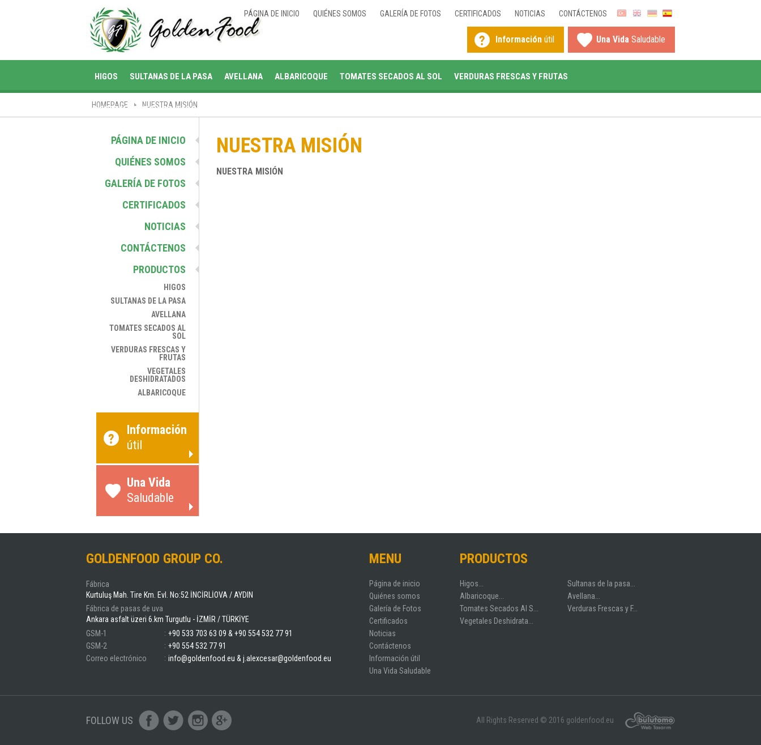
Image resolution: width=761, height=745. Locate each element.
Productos (159, 269)
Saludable (630, 39)
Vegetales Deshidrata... (496, 620)
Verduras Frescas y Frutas (511, 76)
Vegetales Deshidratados (148, 109)
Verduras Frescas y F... (602, 608)
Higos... (472, 583)
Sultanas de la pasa (171, 76)
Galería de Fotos (410, 13)
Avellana (243, 76)
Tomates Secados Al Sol (391, 76)
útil (524, 39)
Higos (106, 76)
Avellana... (583, 596)
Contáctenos (583, 13)
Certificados (478, 13)
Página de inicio (272, 13)
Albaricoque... (482, 596)
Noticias (530, 13)
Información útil (394, 658)
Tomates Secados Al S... (499, 608)
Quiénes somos (339, 13)
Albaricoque (301, 76)
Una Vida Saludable (400, 670)
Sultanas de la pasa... (601, 583)
